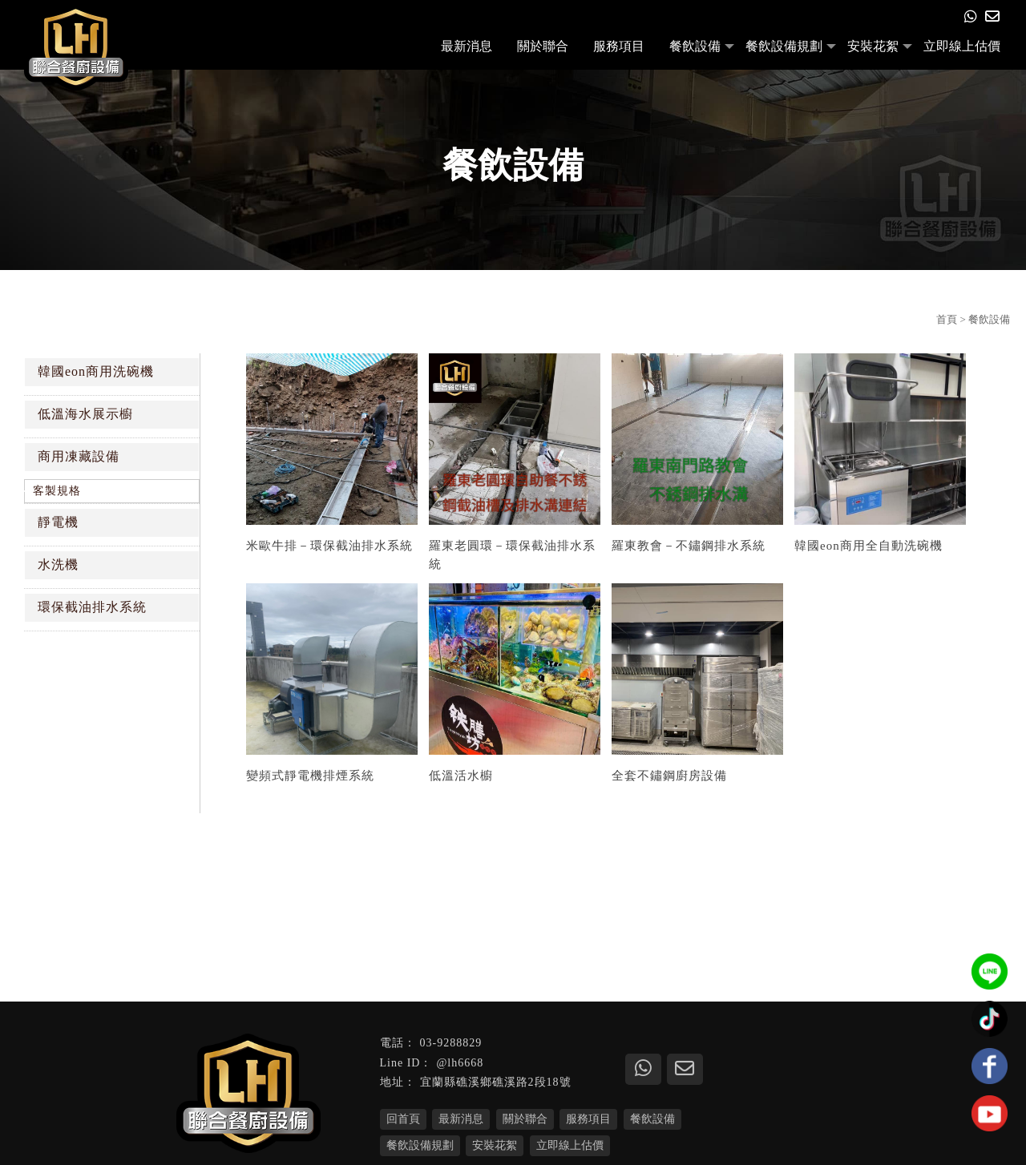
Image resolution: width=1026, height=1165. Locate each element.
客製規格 (57, 491)
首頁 (946, 319)
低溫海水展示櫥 (85, 414)
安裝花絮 (873, 46)
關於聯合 (542, 46)
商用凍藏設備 (78, 456)
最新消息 (466, 46)
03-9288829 (451, 1043)
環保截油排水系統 (92, 607)
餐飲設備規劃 (783, 46)
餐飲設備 (695, 46)
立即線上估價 (961, 46)
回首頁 (403, 1119)
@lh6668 (459, 1063)
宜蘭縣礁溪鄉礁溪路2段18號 (496, 1082)
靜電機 (58, 522)
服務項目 (618, 46)
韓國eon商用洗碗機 (96, 371)
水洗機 (58, 564)
